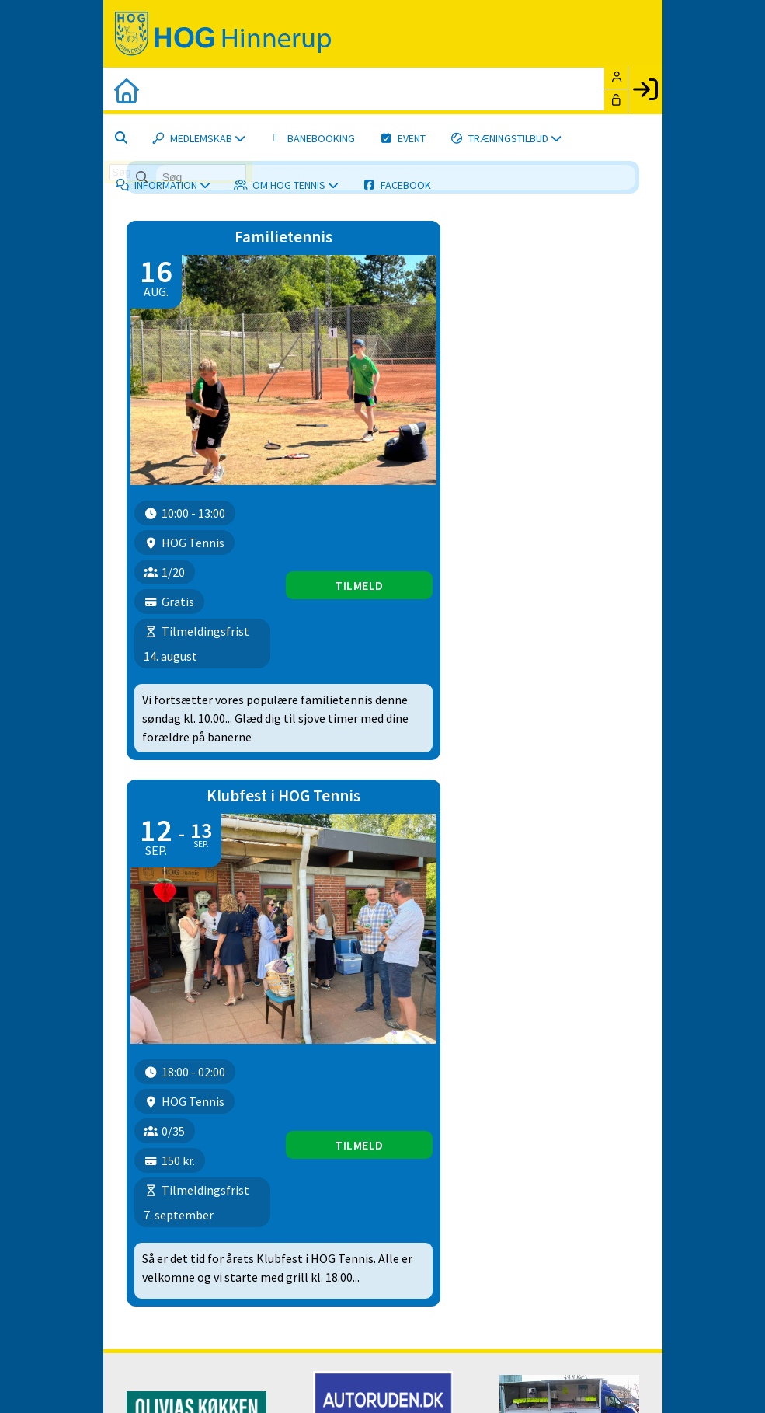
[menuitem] (126, 91)
